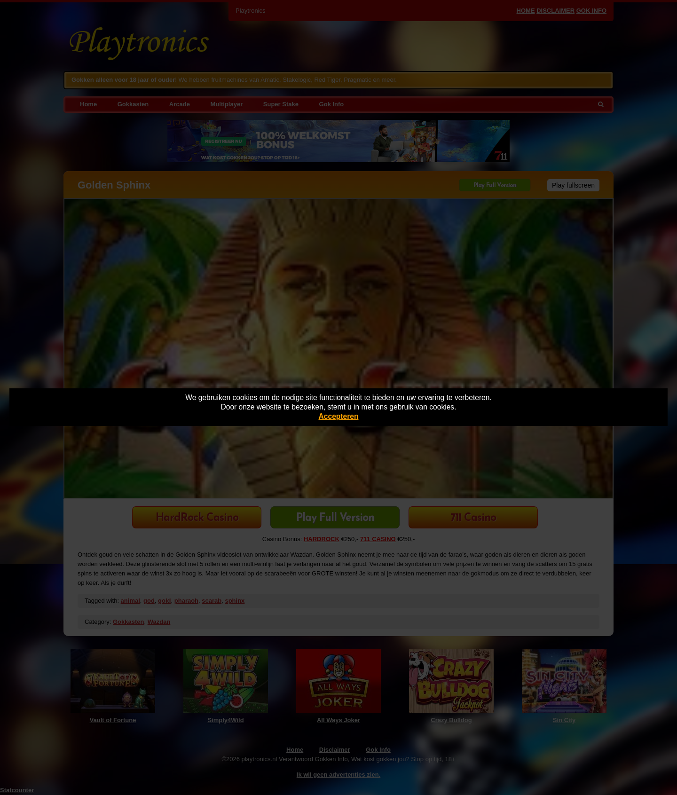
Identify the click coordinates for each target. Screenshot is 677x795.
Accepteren (339, 416)
